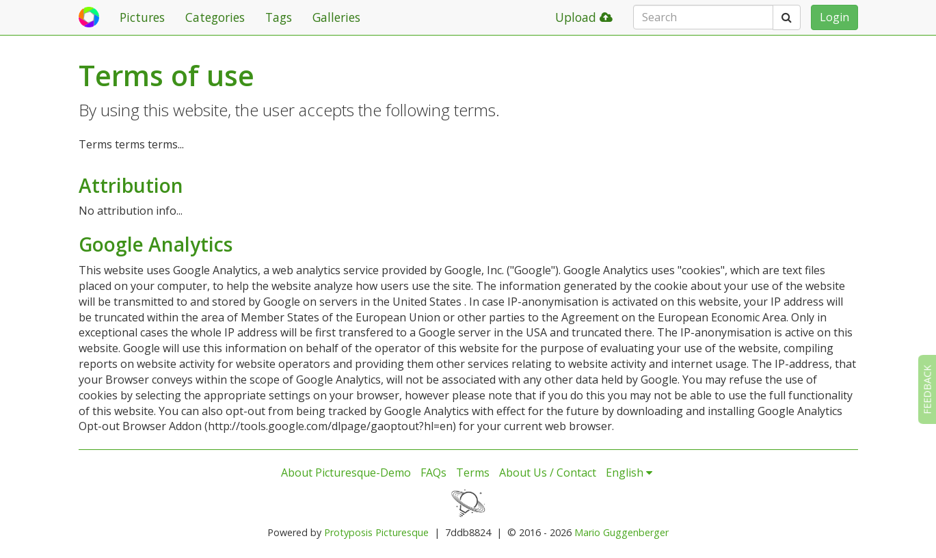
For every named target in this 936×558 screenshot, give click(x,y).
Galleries (336, 17)
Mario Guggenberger (621, 532)
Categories (215, 17)
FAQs (433, 472)
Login (834, 17)
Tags (278, 17)
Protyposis (348, 532)
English (629, 472)
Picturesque (402, 532)
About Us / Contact (547, 472)
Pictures (142, 17)
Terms (473, 472)
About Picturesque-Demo (346, 472)
